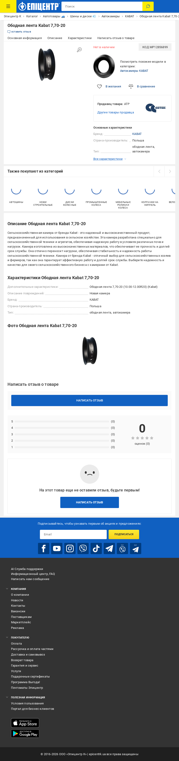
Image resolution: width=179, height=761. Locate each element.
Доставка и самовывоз (28, 654)
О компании (20, 594)
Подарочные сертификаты (30, 676)
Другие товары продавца (115, 112)
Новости (17, 600)
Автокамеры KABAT (134, 70)
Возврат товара (22, 660)
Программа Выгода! (25, 682)
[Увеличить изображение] (79, 49)
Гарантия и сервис (24, 665)
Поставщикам (21, 617)
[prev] (159, 171)
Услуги (16, 671)
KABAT (137, 134)
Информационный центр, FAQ (33, 574)
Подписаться (123, 534)
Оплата (16, 643)
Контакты (18, 605)
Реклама (17, 628)
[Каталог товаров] (8, 6)
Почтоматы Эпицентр (27, 687)
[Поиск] (148, 6)
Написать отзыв (89, 400)
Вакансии (18, 611)
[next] (169, 171)
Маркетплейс (21, 622)
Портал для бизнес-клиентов (32, 709)
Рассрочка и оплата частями (32, 649)
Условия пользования (27, 703)
